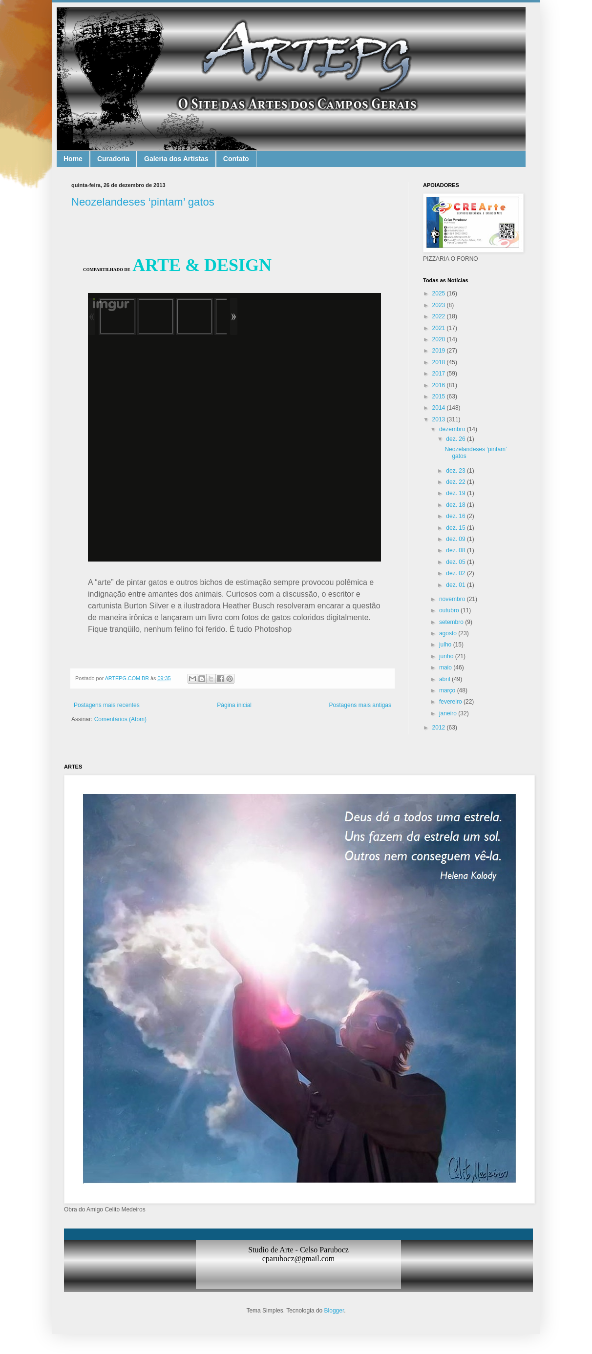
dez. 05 (456, 562)
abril (445, 679)
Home (73, 159)
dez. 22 (456, 482)
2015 (439, 396)
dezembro (453, 429)
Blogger (334, 1310)
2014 (439, 407)
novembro (453, 599)
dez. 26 (456, 439)
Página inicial (234, 705)
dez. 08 (456, 550)
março (448, 690)
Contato (236, 159)
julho (446, 644)
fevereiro (451, 701)
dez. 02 (456, 573)
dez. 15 (456, 527)
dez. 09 (456, 539)
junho (447, 656)
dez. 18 (456, 504)
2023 (439, 305)
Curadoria (113, 159)
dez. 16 (456, 516)
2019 (439, 350)
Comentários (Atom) (120, 719)
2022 (439, 316)
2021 (439, 328)
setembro (452, 622)
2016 (439, 385)
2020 (439, 339)
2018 (439, 362)
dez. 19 (456, 493)
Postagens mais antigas (360, 705)
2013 (439, 419)
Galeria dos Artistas (176, 159)
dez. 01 (456, 585)
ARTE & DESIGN (202, 265)
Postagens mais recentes (107, 705)
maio (446, 667)
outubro (450, 610)
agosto (448, 633)
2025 (439, 293)
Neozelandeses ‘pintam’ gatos (142, 202)
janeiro (448, 713)
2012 (439, 727)
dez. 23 (456, 470)
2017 (439, 373)
